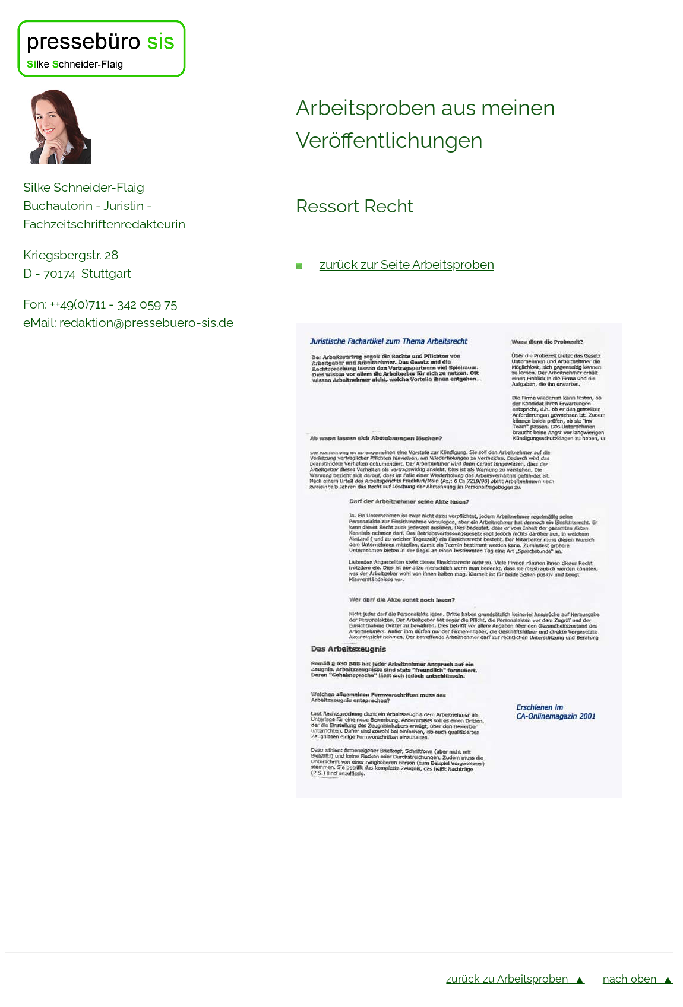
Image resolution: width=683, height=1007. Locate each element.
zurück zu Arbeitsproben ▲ (515, 979)
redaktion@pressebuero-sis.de (146, 322)
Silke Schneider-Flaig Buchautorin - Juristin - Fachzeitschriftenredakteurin (104, 205)
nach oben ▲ (638, 979)
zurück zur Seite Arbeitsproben (407, 264)
